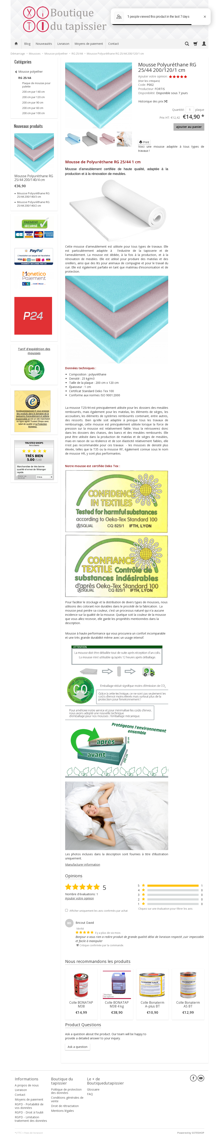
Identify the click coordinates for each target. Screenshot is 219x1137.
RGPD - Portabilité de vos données (29, 1106)
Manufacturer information (82, 864)
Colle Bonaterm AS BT (188, 1004)
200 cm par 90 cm (32, 102)
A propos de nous (27, 1085)
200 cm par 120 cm (33, 97)
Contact (113, 44)
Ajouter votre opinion (79, 898)
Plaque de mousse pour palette (36, 84)
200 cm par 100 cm (33, 113)
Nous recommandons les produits (98, 961)
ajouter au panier (189, 127)
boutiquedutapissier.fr (32, 415)
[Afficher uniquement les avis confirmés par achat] (66, 910)
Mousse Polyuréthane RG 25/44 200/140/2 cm (33, 203)
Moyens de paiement (89, 44)
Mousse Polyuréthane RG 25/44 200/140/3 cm (33, 194)
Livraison (63, 44)
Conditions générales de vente (67, 1099)
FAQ (90, 1094)
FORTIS (160, 89)
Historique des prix (152, 101)
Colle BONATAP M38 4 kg (117, 1004)
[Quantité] (190, 110)
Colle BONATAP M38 (81, 1004)
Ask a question (77, 1047)
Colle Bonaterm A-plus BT (152, 1004)
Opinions (73, 876)
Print (144, 142)
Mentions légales (62, 1111)
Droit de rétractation (65, 1106)
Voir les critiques (149, 80)
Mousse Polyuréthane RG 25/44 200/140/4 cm (33, 178)
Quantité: (178, 110)
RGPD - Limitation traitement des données (31, 1119)
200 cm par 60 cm (32, 108)
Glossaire (93, 1089)
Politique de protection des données (66, 1091)
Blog (27, 44)
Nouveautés (44, 44)
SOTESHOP (198, 1132)
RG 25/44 (24, 78)
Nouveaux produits (28, 126)
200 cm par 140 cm (33, 92)
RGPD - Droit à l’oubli (29, 1112)
